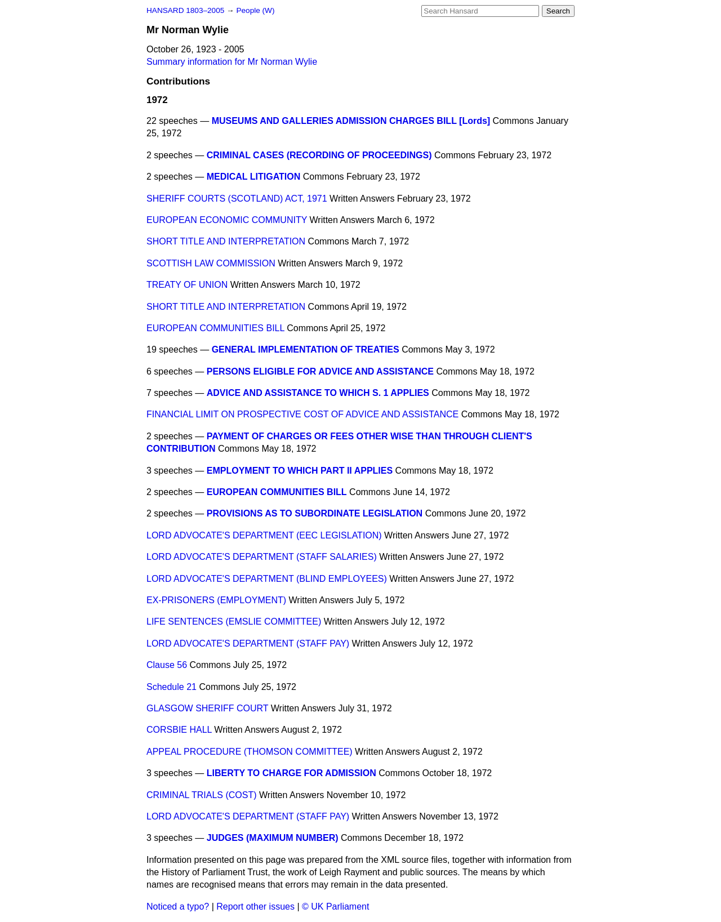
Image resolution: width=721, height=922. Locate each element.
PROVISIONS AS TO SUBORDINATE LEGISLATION (314, 513)
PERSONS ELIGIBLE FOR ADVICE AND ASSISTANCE (320, 371)
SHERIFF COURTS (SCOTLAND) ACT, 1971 (236, 198)
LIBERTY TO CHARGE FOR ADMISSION (291, 773)
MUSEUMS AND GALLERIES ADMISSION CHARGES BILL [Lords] (351, 121)
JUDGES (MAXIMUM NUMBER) (273, 838)
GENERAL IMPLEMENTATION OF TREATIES (305, 349)
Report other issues (255, 906)
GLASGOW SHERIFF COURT (207, 708)
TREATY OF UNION (187, 284)
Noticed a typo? (177, 906)
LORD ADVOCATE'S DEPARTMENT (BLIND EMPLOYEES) (266, 579)
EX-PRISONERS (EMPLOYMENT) (216, 600)
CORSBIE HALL (179, 729)
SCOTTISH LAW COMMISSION (210, 263)
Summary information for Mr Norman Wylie (231, 61)
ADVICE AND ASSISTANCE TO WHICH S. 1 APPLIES (318, 393)
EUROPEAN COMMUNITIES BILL (215, 328)
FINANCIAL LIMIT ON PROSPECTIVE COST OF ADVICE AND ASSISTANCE (302, 414)
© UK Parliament (335, 906)
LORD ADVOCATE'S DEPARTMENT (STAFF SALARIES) (261, 557)
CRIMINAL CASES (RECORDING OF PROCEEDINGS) (319, 155)
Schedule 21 (171, 687)
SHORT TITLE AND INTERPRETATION (225, 241)
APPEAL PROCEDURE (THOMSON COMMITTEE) (249, 751)
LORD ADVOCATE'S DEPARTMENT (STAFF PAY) (247, 643)
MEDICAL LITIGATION (254, 176)
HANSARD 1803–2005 (185, 10)
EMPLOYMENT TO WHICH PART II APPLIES (300, 470)
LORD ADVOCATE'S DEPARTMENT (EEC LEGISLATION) (264, 535)
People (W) (255, 10)
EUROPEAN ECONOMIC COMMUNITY (226, 220)
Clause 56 (166, 665)
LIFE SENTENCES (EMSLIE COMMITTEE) (233, 621)
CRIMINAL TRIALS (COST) (201, 795)
